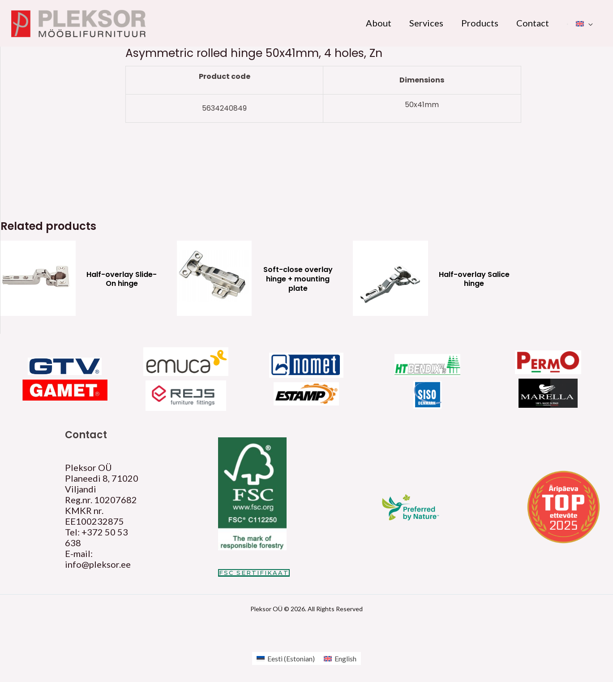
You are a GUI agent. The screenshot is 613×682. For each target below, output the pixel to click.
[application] (588, 22)
